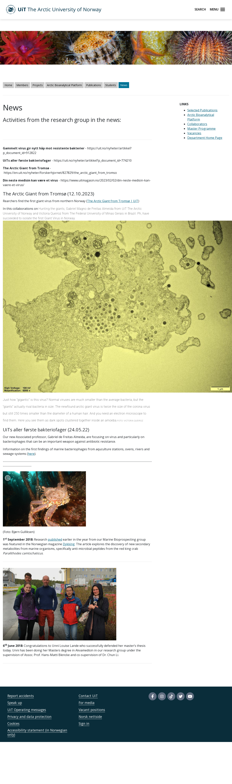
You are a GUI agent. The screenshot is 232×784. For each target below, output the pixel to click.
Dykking (69, 544)
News (123, 85)
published (55, 539)
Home (8, 85)
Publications (93, 85)
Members (22, 85)
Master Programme (201, 128)
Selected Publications (202, 110)
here (31, 454)
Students (110, 85)
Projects (37, 85)
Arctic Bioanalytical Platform (64, 85)
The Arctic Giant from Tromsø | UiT (112, 201)
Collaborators (197, 124)
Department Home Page (204, 138)
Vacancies (194, 133)
